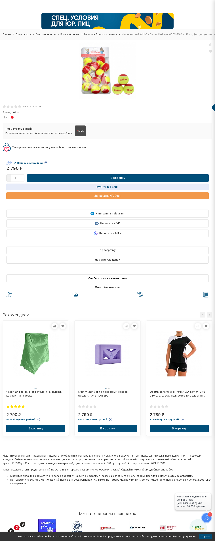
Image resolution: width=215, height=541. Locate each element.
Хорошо (205, 536)
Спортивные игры (45, 34)
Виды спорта (23, 34)
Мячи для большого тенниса (100, 34)
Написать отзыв (32, 106)
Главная (7, 34)
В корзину (118, 178)
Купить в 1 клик (107, 187)
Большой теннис (70, 34)
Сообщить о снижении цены (107, 278)
